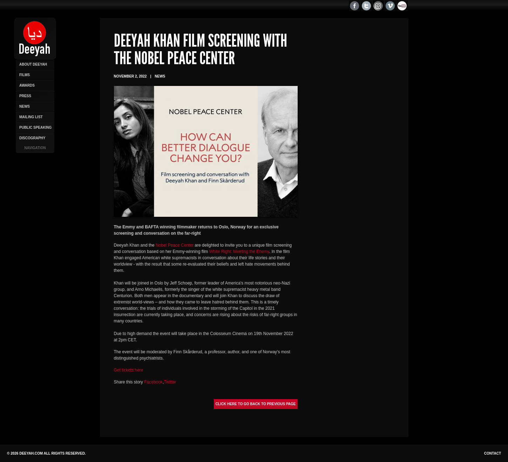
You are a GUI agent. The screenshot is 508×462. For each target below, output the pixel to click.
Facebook (153, 382)
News (24, 106)
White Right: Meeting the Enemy (239, 251)
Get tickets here (128, 370)
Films (24, 75)
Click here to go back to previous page (256, 404)
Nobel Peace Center (175, 245)
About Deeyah (33, 64)
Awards (27, 85)
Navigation (35, 148)
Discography (32, 138)
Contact (492, 453)
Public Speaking (35, 127)
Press (25, 96)
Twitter (170, 382)
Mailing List (31, 117)
